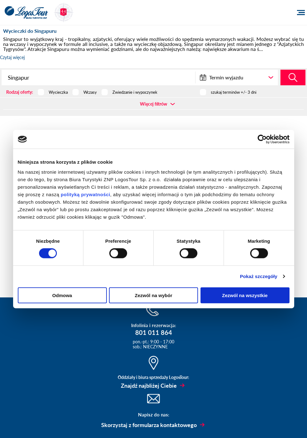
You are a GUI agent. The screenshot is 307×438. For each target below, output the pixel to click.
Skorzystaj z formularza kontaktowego (149, 424)
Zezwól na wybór (153, 295)
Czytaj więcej (12, 57)
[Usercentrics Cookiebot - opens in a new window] (262, 139)
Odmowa (62, 295)
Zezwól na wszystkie (245, 295)
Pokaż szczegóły (258, 276)
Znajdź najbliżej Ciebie (149, 385)
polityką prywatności (85, 194)
